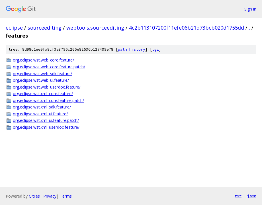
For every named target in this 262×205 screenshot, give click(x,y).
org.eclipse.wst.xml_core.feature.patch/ (48, 100)
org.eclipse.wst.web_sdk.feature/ (42, 73)
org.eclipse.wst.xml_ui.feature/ (40, 113)
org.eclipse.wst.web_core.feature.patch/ (49, 66)
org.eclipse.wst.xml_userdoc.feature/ (46, 127)
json (251, 195)
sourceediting (45, 27)
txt (238, 195)
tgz (155, 49)
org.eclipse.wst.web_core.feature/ (43, 60)
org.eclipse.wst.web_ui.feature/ (41, 80)
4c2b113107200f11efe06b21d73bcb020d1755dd (186, 27)
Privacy (49, 196)
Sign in (250, 9)
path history (131, 49)
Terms (66, 196)
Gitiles (34, 196)
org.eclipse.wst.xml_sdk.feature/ (42, 107)
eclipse (14, 27)
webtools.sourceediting (95, 27)
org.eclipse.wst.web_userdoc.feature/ (47, 87)
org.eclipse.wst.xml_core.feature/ (43, 93)
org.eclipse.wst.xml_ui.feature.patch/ (46, 120)
